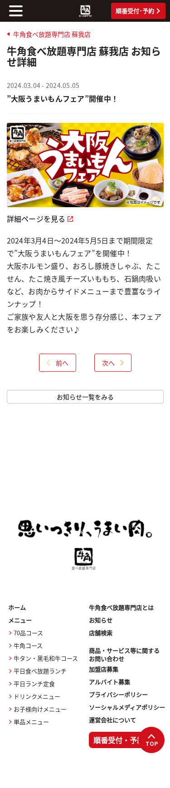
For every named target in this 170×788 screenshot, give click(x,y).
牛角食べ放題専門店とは (121, 607)
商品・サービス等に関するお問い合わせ (124, 655)
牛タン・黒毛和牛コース (46, 658)
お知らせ (100, 620)
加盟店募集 (103, 669)
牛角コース (28, 645)
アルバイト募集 (109, 681)
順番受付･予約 (138, 10)
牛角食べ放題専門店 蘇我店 (52, 34)
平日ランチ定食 (34, 683)
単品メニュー (31, 721)
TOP (152, 740)
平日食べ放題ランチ (40, 670)
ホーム (17, 607)
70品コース (28, 632)
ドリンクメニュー (37, 696)
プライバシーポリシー (118, 694)
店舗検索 (100, 632)
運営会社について (112, 719)
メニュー (20, 620)
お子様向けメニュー (40, 709)
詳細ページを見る (40, 218)
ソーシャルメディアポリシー (127, 707)
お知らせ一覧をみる (85, 396)
